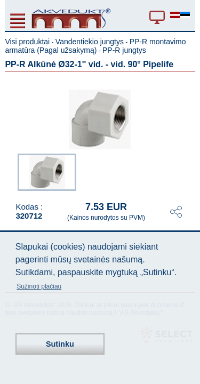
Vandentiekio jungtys (89, 41)
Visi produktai (27, 41)
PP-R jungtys (124, 50)
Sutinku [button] (60, 344)
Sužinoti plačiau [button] (39, 286)
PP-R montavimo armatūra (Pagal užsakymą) (95, 45)
